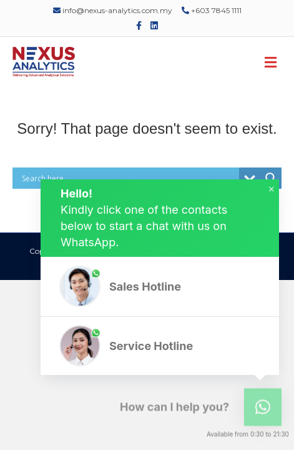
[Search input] (129, 178)
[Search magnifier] (271, 178)
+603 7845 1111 (212, 10)
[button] (160, 286)
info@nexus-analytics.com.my (112, 10)
